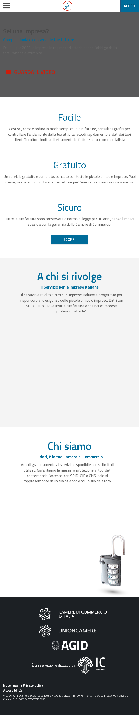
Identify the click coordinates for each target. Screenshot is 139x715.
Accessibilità (12, 690)
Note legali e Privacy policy (23, 685)
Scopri (69, 239)
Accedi (130, 6)
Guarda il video (34, 72)
